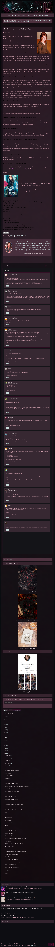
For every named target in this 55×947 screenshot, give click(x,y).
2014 (5, 740)
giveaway (7, 236)
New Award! (7, 778)
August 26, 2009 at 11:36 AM (13, 522)
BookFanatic (11, 432)
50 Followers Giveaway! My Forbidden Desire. (15, 843)
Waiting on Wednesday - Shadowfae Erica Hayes (15, 838)
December (7, 755)
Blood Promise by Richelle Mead (12, 791)
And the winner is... (9, 781)
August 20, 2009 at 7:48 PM (12, 398)
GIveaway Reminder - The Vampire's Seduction (15, 851)
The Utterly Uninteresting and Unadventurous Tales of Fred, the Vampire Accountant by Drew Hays (21, 908)
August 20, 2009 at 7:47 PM (12, 383)
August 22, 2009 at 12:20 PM (13, 449)
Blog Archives (17, 710)
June (6, 873)
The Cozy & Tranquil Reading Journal (27, 648)
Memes (6, 812)
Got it (50, 944)
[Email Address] (28, 702)
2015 (5, 737)
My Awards (7, 815)
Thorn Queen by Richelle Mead (11, 854)
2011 (5, 748)
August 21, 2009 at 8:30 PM (12, 433)
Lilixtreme (10, 273)
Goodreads (34, 15)
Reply (8, 285)
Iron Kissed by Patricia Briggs (11, 859)
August (6, 765)
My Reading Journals (43, 15)
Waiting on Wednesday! (10, 807)
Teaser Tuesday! (8, 841)
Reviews (6, 825)
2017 (5, 732)
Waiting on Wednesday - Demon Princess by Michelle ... (17, 786)
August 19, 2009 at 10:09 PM (13, 318)
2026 (5, 716)
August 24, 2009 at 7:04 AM (13, 506)
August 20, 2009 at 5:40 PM (13, 369)
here (40, 183)
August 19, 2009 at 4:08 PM (12, 274)
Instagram (29, 253)
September (7, 763)
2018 (5, 730)
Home (8, 15)
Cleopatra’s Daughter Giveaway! (12, 770)
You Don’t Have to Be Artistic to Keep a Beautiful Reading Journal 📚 (20, 897)
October (7, 760)
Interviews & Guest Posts (10, 822)
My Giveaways (8, 820)
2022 (5, 719)
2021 (5, 722)
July (6, 870)
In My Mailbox (8, 773)
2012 (5, 745)
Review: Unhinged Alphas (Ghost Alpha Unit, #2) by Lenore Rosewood (20, 887)
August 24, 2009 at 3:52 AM (12, 490)
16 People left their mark (21, 236)
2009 (5, 753)
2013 (5, 743)
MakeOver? (7, 828)
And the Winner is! (9, 833)
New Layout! (7, 802)
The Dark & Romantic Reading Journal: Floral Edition (27, 592)
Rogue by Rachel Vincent (10, 846)
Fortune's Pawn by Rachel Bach (7, 915)
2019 (5, 727)
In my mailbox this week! (10, 796)
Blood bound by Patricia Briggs (12, 867)
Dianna (9, 329)
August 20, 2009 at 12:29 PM (13, 350)
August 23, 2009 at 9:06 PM (13, 469)
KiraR (9, 290)
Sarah (9, 489)
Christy (9, 505)
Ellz (9, 522)
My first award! (8, 836)
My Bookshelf (8, 768)
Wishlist (28, 15)
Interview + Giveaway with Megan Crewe (17, 29)
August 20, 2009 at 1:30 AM (12, 330)
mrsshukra (10, 417)
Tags (10, 710)
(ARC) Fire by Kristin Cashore (11, 799)
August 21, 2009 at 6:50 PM (12, 418)
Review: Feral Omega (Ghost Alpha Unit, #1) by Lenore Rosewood (20, 892)
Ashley (9, 469)
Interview (11, 236)
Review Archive (21, 15)
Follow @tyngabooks (27, 692)
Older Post (48, 265)
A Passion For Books (12, 317)
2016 (5, 735)
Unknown (10, 448)
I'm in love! (7, 789)
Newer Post (6, 265)
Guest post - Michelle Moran (11, 783)
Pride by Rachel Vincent (10, 775)
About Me (14, 15)
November (7, 758)
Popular (5, 710)
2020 (5, 724)
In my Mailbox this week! (10, 849)
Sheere (9, 368)
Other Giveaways (8, 817)
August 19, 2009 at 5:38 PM (12, 291)
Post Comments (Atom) (14, 555)
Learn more (33, 945)
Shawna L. (10, 382)
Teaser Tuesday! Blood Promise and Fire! (14, 809)
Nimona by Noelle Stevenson (7, 912)
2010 (5, 750)
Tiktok (23, 253)
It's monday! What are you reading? (13, 862)
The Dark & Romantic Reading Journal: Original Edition (27, 620)
